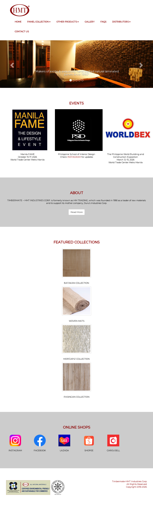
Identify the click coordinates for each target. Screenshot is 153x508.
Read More (77, 212)
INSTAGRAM (74, 157)
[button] (11, 64)
